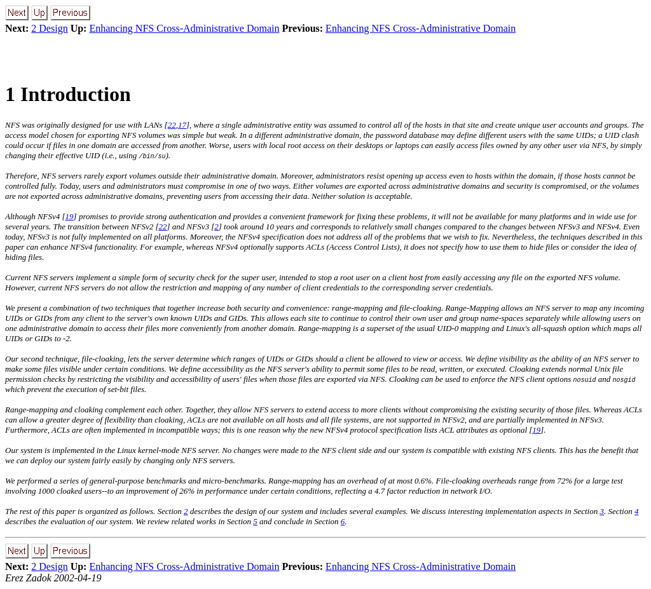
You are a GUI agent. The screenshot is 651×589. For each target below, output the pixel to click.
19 (69, 216)
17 (182, 125)
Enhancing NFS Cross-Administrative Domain (184, 28)
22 (172, 125)
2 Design (49, 28)
